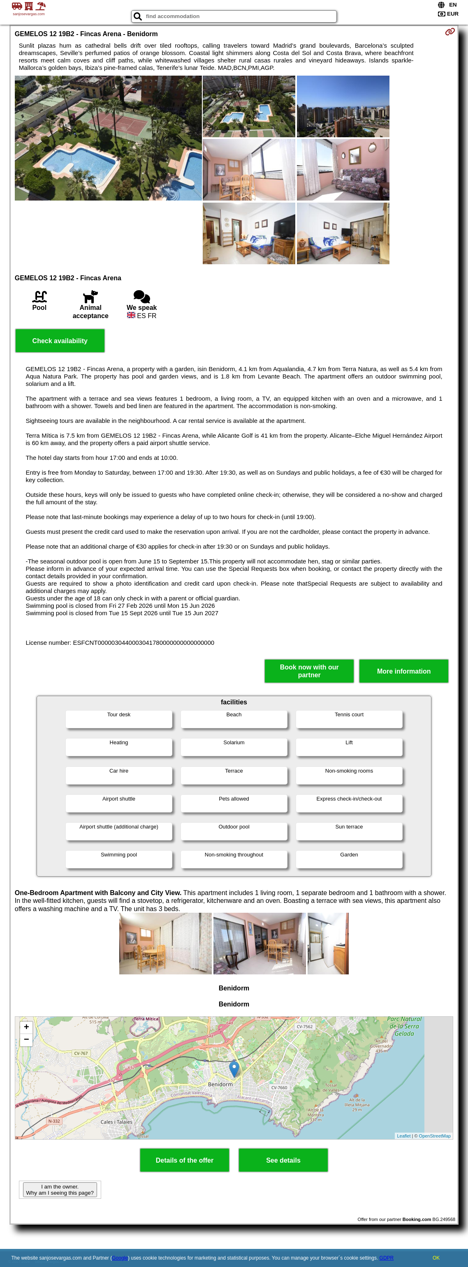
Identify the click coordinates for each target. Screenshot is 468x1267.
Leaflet (403, 1135)
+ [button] (26, 1028)
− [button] (26, 1040)
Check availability (60, 340)
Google (120, 1258)
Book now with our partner (309, 671)
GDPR (387, 1258)
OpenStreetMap (435, 1135)
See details (283, 1160)
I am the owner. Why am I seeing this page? (60, 1190)
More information (404, 671)
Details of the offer (184, 1160)
